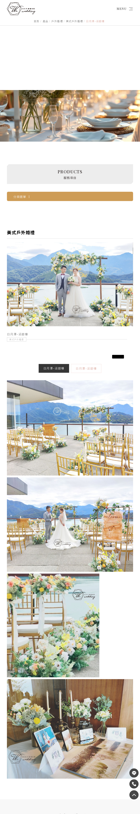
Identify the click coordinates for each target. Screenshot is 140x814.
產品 (45, 21)
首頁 (36, 21)
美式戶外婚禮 (74, 21)
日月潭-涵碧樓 (53, 438)
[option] (70, 354)
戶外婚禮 (57, 21)
